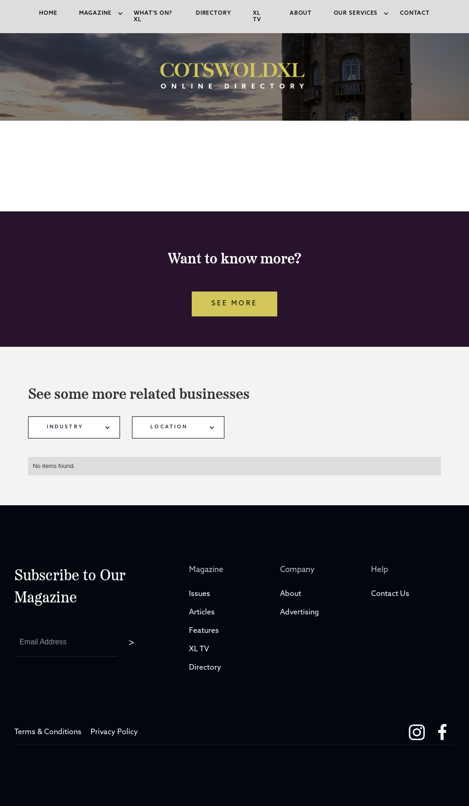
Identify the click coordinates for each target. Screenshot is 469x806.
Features (204, 631)
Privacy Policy (114, 732)
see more (234, 303)
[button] (95, 13)
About (301, 13)
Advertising (299, 612)
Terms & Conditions (47, 732)
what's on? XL (153, 17)
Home (48, 13)
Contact (415, 13)
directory (213, 13)
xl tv (257, 17)
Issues (199, 594)
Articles (202, 612)
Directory (206, 668)
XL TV (200, 649)
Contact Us (390, 594)
